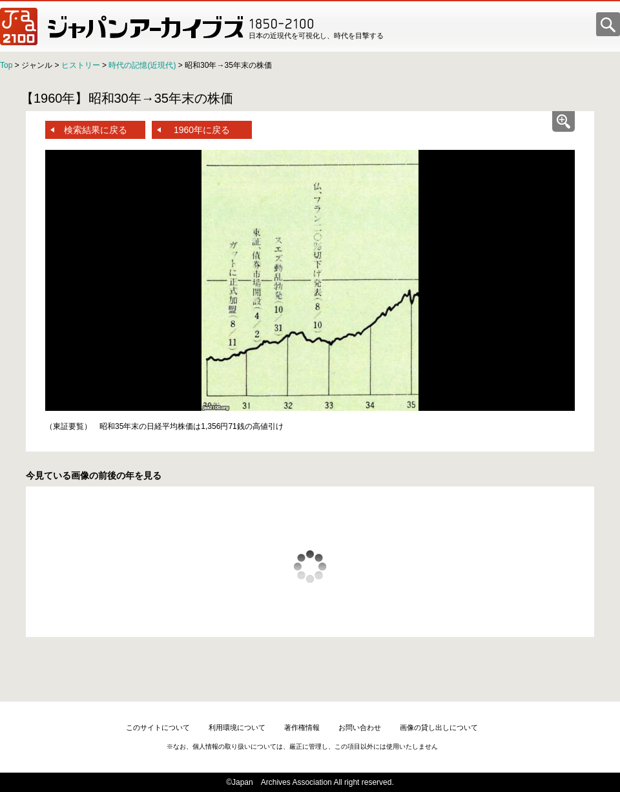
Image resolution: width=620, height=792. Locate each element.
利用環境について (237, 727)
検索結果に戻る (95, 130)
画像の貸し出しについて (439, 727)
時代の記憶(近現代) (142, 65)
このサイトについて (158, 727)
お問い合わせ (359, 727)
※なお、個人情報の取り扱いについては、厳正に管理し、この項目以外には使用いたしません (302, 746)
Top (6, 65)
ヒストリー (80, 65)
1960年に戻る (202, 130)
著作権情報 (302, 727)
